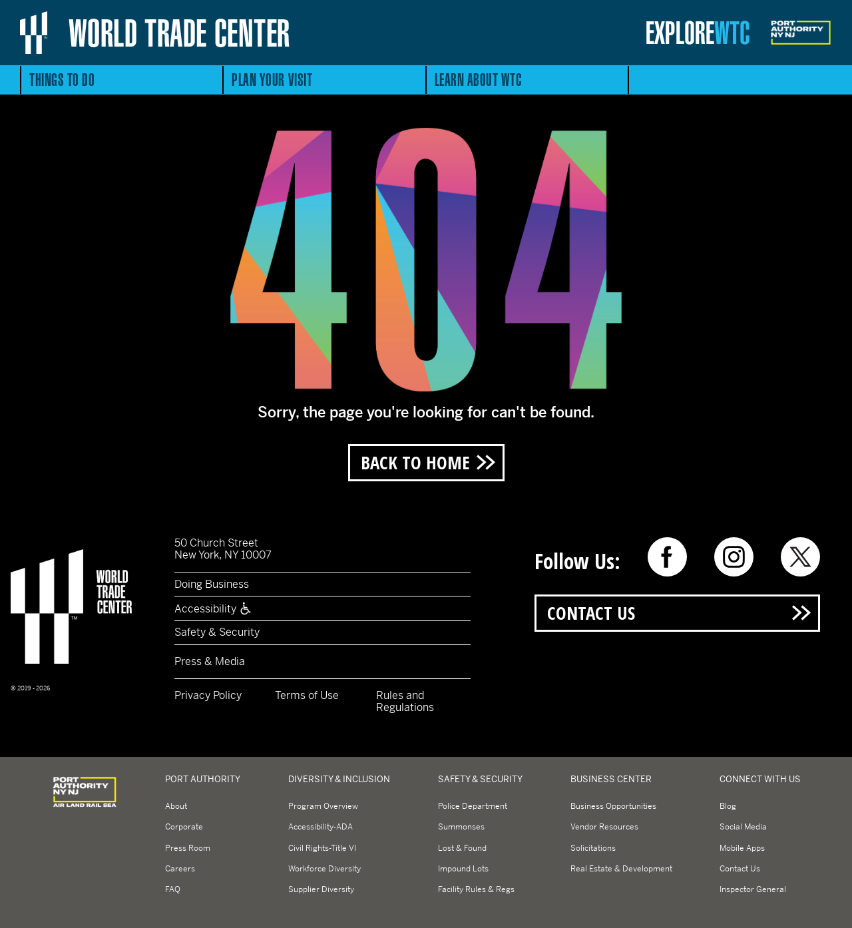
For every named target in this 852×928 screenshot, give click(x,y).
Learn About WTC (479, 79)
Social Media (743, 826)
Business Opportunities (613, 806)
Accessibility (213, 609)
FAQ (172, 889)
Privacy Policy (208, 695)
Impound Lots (463, 868)
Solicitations (593, 848)
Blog (728, 806)
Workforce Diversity (324, 868)
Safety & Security (217, 632)
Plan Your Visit (272, 79)
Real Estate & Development (621, 868)
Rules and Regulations (405, 701)
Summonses (461, 826)
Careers (180, 868)
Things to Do (62, 79)
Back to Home (415, 462)
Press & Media (209, 661)
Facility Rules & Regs (476, 889)
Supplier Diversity (321, 889)
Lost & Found (462, 848)
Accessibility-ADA (320, 826)
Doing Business (211, 584)
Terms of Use (307, 695)
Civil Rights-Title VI (322, 848)
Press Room (187, 848)
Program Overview (323, 806)
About (176, 806)
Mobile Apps (742, 848)
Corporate (184, 826)
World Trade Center (179, 33)
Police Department (472, 806)
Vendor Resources (604, 826)
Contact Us (591, 612)
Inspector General (753, 889)
